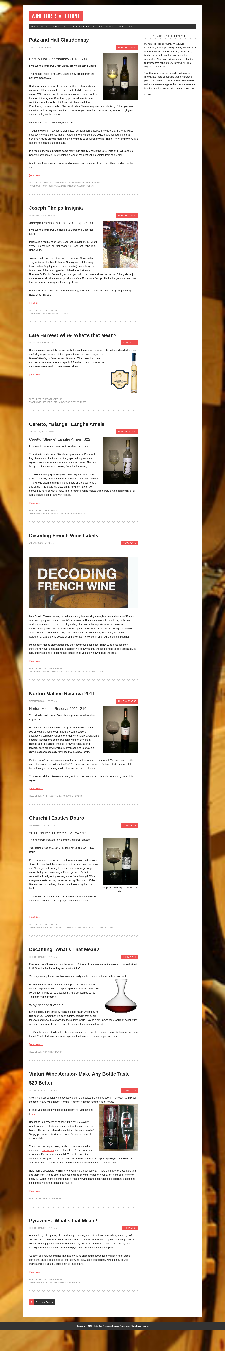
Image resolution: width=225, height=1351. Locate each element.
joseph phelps (60, 316)
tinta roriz (89, 948)
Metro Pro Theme (101, 1347)
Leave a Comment (127, 50)
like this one (48, 1171)
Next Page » (47, 1323)
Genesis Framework (121, 1347)
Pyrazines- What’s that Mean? (82, 1240)
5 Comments (129, 355)
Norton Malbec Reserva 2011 (80, 713)
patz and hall (64, 189)
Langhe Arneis (77, 534)
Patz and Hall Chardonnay (75, 42)
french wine (49, 692)
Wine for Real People (63, 16)
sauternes (73, 414)
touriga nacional (104, 948)
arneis (46, 534)
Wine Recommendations (72, 186)
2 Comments (129, 846)
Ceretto (64, 534)
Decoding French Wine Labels (82, 555)
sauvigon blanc (73, 1303)
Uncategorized (51, 186)
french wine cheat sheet (71, 692)
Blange (55, 534)
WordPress (136, 1347)
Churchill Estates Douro (72, 838)
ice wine (47, 414)
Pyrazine (47, 1303)
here (33, 1135)
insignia (47, 316)
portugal (77, 948)
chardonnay (49, 189)
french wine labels (95, 692)
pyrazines (59, 1303)
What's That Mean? (52, 411)
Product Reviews (52, 1219)
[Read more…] (37, 178)
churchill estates (52, 948)
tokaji (83, 414)
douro (67, 948)
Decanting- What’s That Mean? (83, 969)
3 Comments (129, 564)
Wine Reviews (93, 186)
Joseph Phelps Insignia (70, 210)
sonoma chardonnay (83, 189)
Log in (146, 1347)
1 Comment (130, 1249)
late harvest (60, 414)
